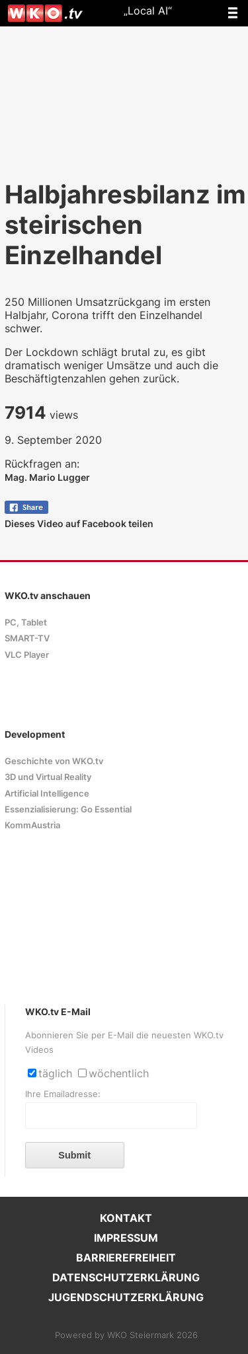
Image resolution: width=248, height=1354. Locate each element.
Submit (74, 1155)
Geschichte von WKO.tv (54, 761)
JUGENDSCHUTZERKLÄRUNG (126, 1297)
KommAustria (32, 825)
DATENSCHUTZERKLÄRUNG (126, 1277)
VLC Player (27, 655)
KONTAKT (126, 1218)
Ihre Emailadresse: (63, 1094)
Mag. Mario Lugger (47, 477)
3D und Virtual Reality (48, 777)
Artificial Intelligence (47, 794)
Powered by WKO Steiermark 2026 (126, 1335)
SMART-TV (27, 638)
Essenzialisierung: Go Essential (68, 809)
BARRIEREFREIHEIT (126, 1257)
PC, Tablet (26, 622)
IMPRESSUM (126, 1237)
